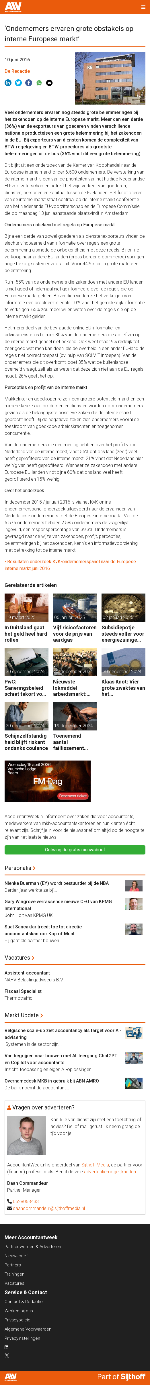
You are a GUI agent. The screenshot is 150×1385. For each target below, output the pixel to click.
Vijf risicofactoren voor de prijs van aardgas (75, 633)
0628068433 (26, 1201)
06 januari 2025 (69, 617)
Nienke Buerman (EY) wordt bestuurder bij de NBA (57, 883)
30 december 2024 (25, 671)
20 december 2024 (25, 725)
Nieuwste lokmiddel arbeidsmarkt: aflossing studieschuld (70, 688)
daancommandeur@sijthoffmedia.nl (49, 1208)
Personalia (18, 868)
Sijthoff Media (95, 1165)
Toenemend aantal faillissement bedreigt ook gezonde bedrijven (68, 742)
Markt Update (22, 1015)
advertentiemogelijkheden (110, 1171)
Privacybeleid (17, 1320)
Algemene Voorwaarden (28, 1329)
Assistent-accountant (27, 973)
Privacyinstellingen (22, 1338)
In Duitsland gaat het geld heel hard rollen (26, 633)
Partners (13, 1265)
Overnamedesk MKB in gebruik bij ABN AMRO (52, 1081)
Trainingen (14, 1274)
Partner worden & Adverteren (33, 1246)
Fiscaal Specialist (23, 991)
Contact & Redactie (24, 1301)
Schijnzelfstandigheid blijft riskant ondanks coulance (26, 742)
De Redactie (17, 71)
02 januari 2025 (118, 617)
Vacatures (17, 957)
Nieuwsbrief (16, 1255)
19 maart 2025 (21, 617)
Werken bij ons (19, 1310)
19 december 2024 (73, 725)
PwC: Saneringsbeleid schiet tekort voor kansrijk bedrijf (26, 688)
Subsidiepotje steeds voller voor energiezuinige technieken (123, 633)
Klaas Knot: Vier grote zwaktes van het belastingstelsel (123, 688)
